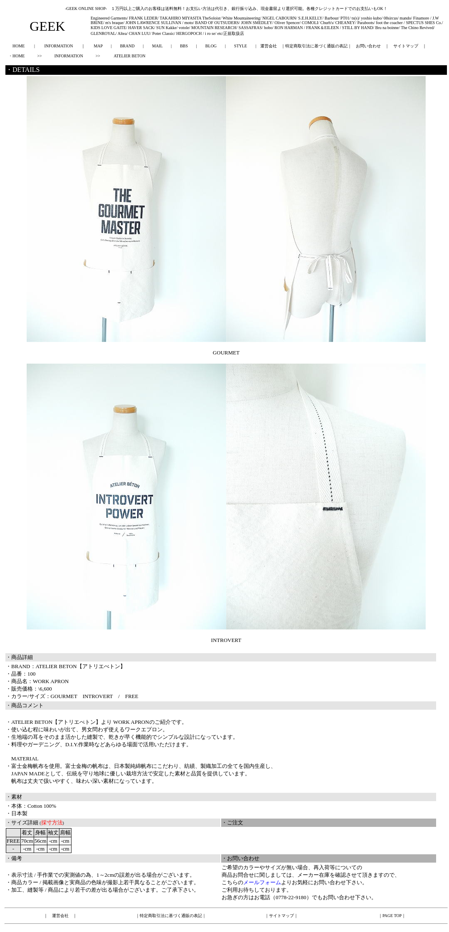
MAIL (157, 46)
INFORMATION (58, 46)
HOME (18, 46)
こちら (230, 882)
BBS (184, 46)
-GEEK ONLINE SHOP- (86, 8)
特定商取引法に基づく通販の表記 (316, 46)
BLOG (211, 46)
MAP (98, 46)
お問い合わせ (368, 46)
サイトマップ (405, 46)
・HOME (16, 56)
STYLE (240, 46)
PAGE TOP (392, 915)
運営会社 (268, 46)
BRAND (127, 46)
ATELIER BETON (129, 56)
